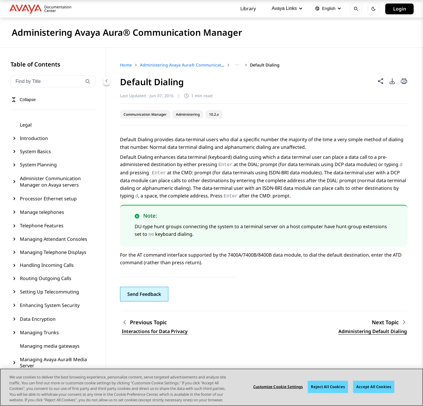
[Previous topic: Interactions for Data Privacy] (155, 322)
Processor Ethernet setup (48, 198)
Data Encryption (38, 319)
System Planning (38, 164)
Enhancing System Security (50, 305)
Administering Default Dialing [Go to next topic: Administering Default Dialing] (372, 331)
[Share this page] (380, 81)
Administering (188, 114)
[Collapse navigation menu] (106, 81)
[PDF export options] (392, 81)
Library (248, 8)
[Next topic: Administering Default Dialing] (389, 322)
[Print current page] (403, 82)
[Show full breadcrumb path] (237, 65)
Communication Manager (145, 114)
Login (399, 9)
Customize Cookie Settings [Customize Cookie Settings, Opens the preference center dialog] (278, 387)
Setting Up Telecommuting (49, 292)
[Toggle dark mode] (373, 9)
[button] (144, 294)
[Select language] (327, 9)
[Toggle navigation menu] (24, 99)
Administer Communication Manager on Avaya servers (50, 181)
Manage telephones (42, 212)
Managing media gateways (50, 346)
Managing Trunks (39, 332)
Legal (26, 125)
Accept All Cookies (373, 387)
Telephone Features (42, 225)
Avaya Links (287, 8)
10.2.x (214, 114)
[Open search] (356, 9)
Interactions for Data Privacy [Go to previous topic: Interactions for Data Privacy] (155, 331)
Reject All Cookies (328, 387)
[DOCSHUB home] (42, 9)
